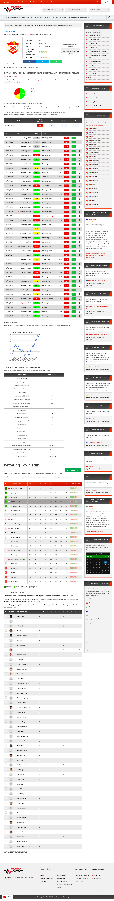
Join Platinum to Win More (94, 532)
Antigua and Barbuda (94, 619)
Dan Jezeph (20, 679)
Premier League (94, 36)
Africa (89, 599)
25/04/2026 (9, 138)
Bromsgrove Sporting (48, 190)
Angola (89, 615)
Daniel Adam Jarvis (23, 683)
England (27, 25)
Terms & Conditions (82, 878)
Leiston (28, 216)
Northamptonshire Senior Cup (40, 34)
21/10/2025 (9, 268)
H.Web (89, 507)
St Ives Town (27, 203)
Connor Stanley (22, 674)
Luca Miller (20, 789)
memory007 (92, 205)
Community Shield (95, 62)
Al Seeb (90, 466)
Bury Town (27, 138)
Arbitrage (85, 17)
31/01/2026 (9, 207)
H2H (66, 138)
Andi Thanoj (20, 631)
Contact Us (44, 1)
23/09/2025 (9, 281)
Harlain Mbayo (21, 722)
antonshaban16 (93, 149)
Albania (89, 603)
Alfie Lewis (20, 626)
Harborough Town (25, 220)
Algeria (89, 607)
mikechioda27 (93, 165)
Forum (60, 887)
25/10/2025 (9, 264)
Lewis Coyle (20, 779)
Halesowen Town (47, 142)
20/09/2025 (9, 285)
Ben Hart (19, 640)
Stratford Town (26, 155)
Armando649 (92, 173)
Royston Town (46, 225)
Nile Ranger (20, 616)
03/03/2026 (9, 194)
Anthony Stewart (22, 636)
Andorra (89, 611)
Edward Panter (21, 703)
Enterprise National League (97, 52)
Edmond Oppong (22, 698)
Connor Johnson (22, 669)
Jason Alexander (22, 750)
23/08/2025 (9, 303)
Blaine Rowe (20, 650)
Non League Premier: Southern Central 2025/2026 (46, 25)
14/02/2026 (9, 203)
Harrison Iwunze (22, 727)
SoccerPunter (9, 25)
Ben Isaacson (21, 645)
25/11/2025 (9, 242)
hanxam (91, 145)
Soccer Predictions (47, 878)
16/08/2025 (9, 307)
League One (93, 44)
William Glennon (22, 841)
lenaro (90, 185)
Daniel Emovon (21, 688)
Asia (88, 635)
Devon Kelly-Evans (22, 693)
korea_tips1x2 (92, 161)
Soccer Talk (74, 17)
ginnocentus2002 (94, 141)
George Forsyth (22, 717)
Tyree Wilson (21, 832)
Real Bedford (46, 159)
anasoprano (92, 153)
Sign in (88, 283)
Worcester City (47, 151)
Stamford (28, 242)
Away (15, 76)
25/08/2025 (9, 298)
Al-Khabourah (92, 490)
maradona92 (92, 193)
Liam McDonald (45, 46)
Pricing (15, 17)
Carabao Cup (93, 70)
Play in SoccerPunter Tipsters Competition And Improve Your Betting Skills (96, 255)
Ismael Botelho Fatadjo (24, 741)
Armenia (90, 627)
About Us (20, 1)
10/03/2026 (9, 185)
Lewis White (20, 784)
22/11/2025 (9, 246)
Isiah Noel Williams (22, 736)
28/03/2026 (9, 164)
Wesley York (20, 837)
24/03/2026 (9, 168)
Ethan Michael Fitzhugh (24, 707)
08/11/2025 (9, 255)
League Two (92, 48)
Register (106, 2)
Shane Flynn (20, 822)
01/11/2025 (9, 259)
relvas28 (91, 201)
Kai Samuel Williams (23, 765)
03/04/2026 (9, 159)
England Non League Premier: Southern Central (51, 80)
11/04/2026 (9, 151)
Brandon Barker (21, 655)
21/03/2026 (9, 172)
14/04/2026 (9, 146)
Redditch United (47, 146)
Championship (93, 40)
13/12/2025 (9, 229)
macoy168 (92, 129)
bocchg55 (91, 189)
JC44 (90, 137)
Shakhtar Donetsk (93, 367)
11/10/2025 (9, 277)
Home (7, 17)
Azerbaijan (90, 647)
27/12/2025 (9, 220)
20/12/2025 (9, 225)
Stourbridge (27, 198)
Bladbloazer (92, 181)
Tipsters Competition (43, 17)
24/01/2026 (9, 212)
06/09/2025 (9, 294)
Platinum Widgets (27, 17)
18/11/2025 (9, 251)
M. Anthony (20, 794)
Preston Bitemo (22, 808)
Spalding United (26, 251)
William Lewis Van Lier (23, 846)
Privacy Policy (80, 881)
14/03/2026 (9, 181)
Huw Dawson (21, 731)
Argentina (90, 623)
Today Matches (63, 881)
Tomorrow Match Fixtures (95, 106)
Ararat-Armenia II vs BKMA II (97, 335)
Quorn (45, 172)
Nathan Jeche (21, 798)
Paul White (20, 803)
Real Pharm (91, 395)
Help (65, 17)
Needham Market (25, 207)
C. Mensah (20, 659)
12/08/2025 (9, 311)
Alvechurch (45, 185)
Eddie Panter (52, 456)
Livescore (58, 17)
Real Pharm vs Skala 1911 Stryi (97, 281)
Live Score (61, 878)
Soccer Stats (62, 875)
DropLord (91, 177)
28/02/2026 (9, 198)
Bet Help (43, 881)
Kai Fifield (20, 760)
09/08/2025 (9, 316)
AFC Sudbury (46, 177)
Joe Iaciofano (21, 755)
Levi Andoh (20, 774)
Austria (89, 643)
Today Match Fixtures (94, 98)
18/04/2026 (9, 142)
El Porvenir (90, 419)
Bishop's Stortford (24, 212)
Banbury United (47, 168)
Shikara (91, 157)
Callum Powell (21, 664)
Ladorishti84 (92, 169)
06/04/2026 (9, 155)
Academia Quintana (94, 442)
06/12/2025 (9, 233)
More (89, 78)
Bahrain (89, 651)
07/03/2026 (9, 190)
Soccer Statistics (19, 25)
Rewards (54, 1)
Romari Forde (21, 813)
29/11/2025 (9, 238)
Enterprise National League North (97, 57)
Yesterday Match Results (95, 102)
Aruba (89, 631)
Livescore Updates (93, 94)
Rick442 (91, 133)
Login (97, 2)
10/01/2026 (9, 216)
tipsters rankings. (97, 125)
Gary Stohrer (21, 712)
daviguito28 (91, 220)
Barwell (28, 164)
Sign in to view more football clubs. (97, 369)
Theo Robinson (21, 827)
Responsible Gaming (82, 875)
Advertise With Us (32, 1)
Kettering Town (47, 138)
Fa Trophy (92, 74)
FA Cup (91, 66)
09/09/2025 (9, 290)
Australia (90, 639)
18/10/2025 (9, 272)
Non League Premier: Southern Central (16, 34)
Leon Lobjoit (20, 770)
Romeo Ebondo (21, 818)
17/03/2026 (9, 177)
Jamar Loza (20, 746)
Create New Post (73, 470)
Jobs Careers (97, 878)
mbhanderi (92, 197)
